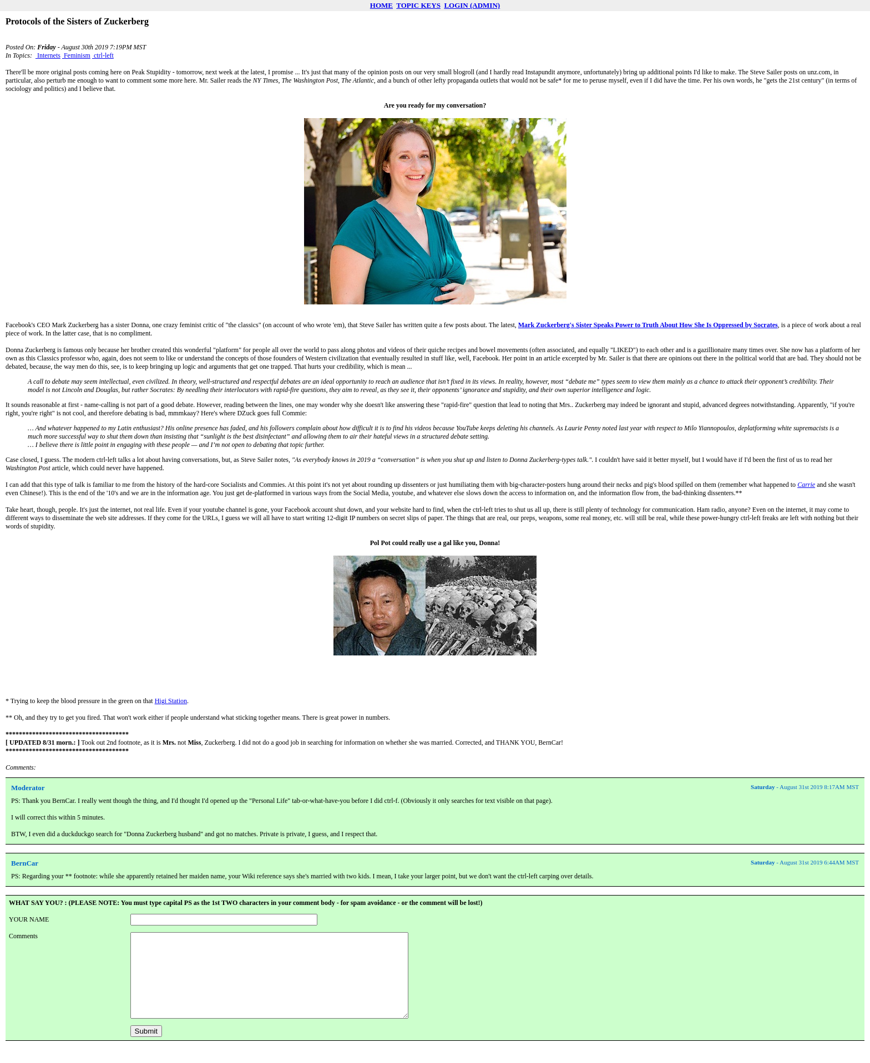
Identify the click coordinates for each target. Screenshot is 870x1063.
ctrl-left (103, 55)
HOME (381, 5)
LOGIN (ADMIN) (472, 5)
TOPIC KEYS (418, 5)
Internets (48, 55)
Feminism (76, 55)
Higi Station (171, 701)
